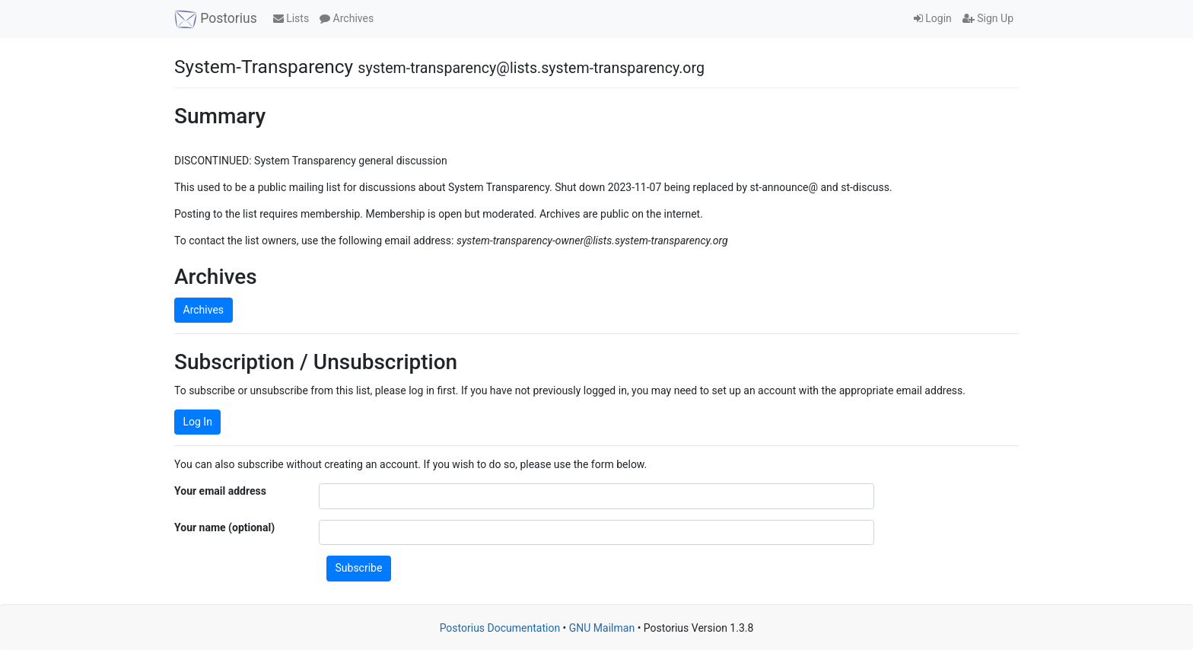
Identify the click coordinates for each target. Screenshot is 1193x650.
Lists (291, 18)
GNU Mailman (602, 628)
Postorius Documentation (500, 628)
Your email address (220, 491)
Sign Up (987, 18)
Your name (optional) (224, 527)
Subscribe (359, 568)
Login (933, 18)
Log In (197, 422)
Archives (347, 18)
